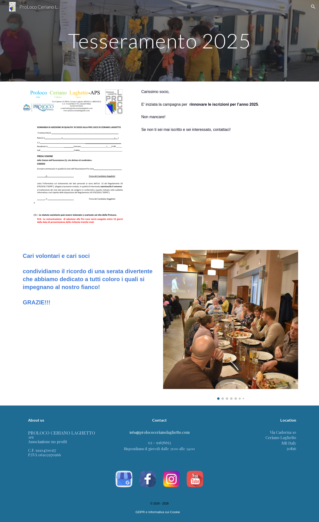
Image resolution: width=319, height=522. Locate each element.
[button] (313, 6)
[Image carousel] (230, 325)
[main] (159, 41)
